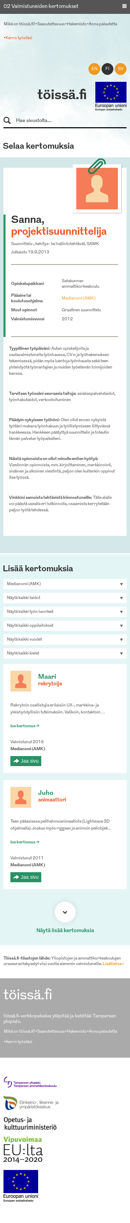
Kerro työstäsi (19, 38)
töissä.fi (62, 96)
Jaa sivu (29, 761)
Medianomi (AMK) (79, 298)
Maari (47, 677)
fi (107, 69)
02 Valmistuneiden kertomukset (41, 6)
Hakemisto (77, 24)
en (94, 69)
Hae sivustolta (10, 120)
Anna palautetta (103, 24)
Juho (45, 793)
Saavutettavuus (51, 24)
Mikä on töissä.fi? (19, 24)
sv (120, 69)
